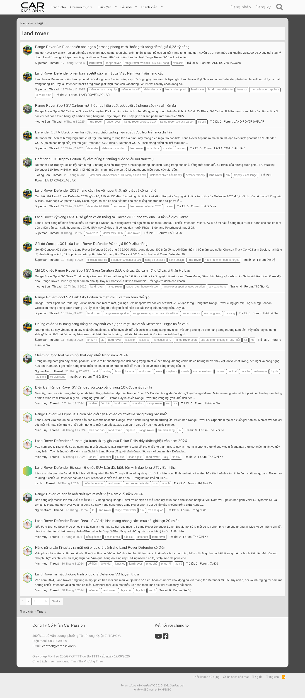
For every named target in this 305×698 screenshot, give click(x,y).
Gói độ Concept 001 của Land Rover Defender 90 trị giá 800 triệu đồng (91, 243)
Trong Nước (198, 510)
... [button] (40, 601)
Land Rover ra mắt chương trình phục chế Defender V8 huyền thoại (87, 574)
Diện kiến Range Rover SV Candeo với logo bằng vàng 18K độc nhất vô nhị (93, 387)
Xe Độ (271, 260)
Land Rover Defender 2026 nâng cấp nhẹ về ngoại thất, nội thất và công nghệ (95, 190)
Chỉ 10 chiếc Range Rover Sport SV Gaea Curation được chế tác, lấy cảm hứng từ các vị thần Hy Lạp (112, 270)
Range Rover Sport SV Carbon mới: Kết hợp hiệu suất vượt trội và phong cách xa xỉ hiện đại (106, 105)
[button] (81, 7)
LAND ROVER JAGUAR (226, 63)
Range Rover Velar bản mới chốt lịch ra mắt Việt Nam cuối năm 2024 (89, 494)
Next (55, 601)
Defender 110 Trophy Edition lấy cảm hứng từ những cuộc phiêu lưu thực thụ (94, 159)
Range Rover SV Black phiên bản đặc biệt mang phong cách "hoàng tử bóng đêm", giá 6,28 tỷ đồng (112, 46)
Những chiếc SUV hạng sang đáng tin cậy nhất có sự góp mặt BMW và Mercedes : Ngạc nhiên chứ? (112, 323)
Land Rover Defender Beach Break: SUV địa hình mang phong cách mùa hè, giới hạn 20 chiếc (107, 520)
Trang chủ (58, 7)
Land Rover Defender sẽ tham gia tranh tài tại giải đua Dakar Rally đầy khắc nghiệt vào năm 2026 (111, 440)
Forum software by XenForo (152, 685)
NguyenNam (43, 371)
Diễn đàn (104, 7)
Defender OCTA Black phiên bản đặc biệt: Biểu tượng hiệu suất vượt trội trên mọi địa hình (104, 132)
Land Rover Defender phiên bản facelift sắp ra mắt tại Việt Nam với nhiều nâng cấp (99, 73)
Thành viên (149, 7)
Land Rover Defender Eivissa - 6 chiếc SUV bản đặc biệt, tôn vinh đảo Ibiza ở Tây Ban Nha (105, 467)
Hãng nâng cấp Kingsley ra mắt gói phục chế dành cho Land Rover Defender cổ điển (100, 547)
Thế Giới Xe (208, 206)
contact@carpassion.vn (59, 646)
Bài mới (126, 7)
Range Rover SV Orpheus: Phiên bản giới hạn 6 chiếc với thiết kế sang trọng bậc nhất (101, 414)
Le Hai (39, 483)
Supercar (41, 63)
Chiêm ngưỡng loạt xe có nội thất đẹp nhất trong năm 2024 (81, 355)
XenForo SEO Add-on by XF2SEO (152, 689)
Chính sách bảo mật (236, 677)
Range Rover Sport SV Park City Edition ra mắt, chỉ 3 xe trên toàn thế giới (92, 297)
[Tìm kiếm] (279, 7)
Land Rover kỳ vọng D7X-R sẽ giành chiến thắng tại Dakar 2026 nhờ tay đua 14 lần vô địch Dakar (111, 217)
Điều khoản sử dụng (207, 677)
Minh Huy (41, 403)
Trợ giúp (257, 677)
